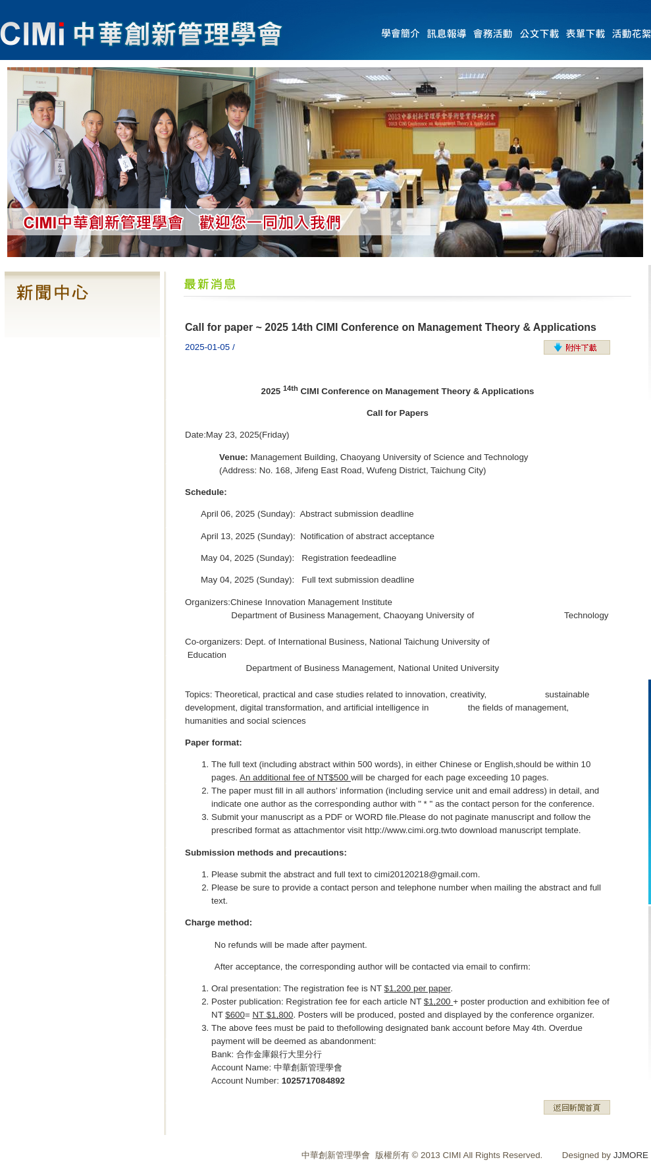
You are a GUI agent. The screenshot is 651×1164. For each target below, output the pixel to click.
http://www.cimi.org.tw (407, 830)
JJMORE (630, 1155)
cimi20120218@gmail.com (425, 874)
